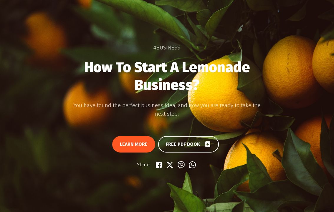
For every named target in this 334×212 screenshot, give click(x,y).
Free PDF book (188, 144)
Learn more (134, 144)
